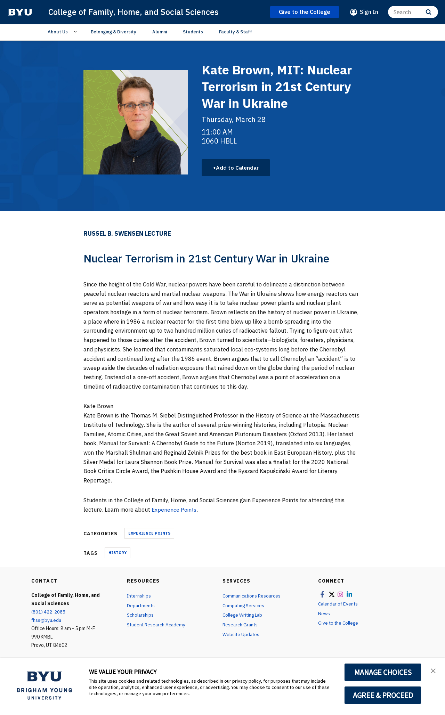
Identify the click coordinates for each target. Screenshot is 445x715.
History (117, 553)
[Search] (413, 12)
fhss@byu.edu (46, 620)
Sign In (369, 11)
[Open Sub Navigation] (76, 32)
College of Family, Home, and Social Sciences (134, 11)
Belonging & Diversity (113, 32)
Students (193, 32)
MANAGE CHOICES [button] (383, 672)
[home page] (20, 12)
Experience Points (175, 509)
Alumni (159, 32)
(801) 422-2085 (48, 612)
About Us (58, 32)
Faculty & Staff (235, 32)
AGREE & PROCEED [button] (383, 695)
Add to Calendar (238, 167)
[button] (433, 671)
